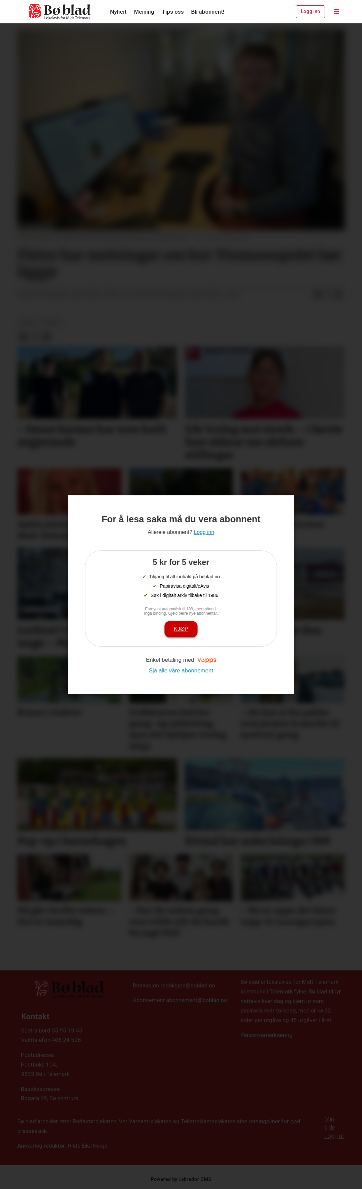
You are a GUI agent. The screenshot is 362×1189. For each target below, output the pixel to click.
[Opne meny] (336, 12)
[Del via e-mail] (339, 295)
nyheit (51, 322)
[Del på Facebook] (318, 295)
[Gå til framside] (60, 12)
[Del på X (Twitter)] (328, 295)
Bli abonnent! (207, 11)
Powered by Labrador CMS (181, 1179)
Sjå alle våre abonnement (181, 670)
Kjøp (180, 629)
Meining (144, 11)
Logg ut (334, 1135)
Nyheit (118, 11)
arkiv (28, 322)
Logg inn (310, 11)
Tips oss (172, 11)
